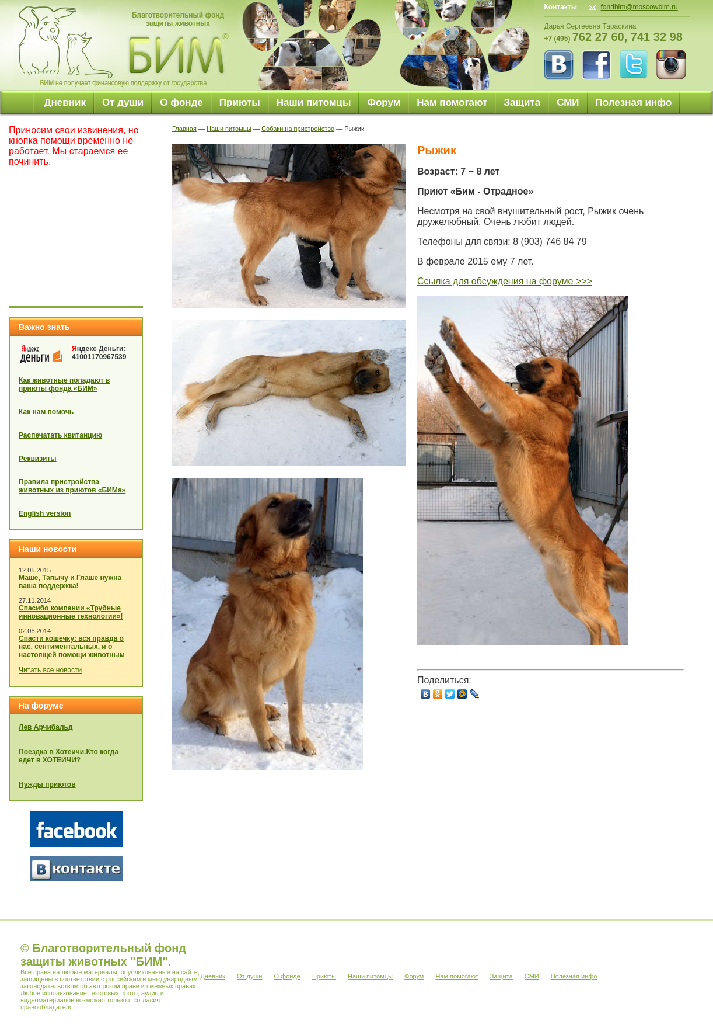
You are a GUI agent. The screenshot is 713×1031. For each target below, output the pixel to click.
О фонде (181, 102)
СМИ (568, 102)
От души (123, 102)
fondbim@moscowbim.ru (639, 7)
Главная (184, 128)
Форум (383, 102)
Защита (522, 102)
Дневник (65, 102)
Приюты (239, 102)
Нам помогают (452, 102)
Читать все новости (50, 670)
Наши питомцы (314, 102)
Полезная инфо (634, 102)
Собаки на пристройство (297, 128)
